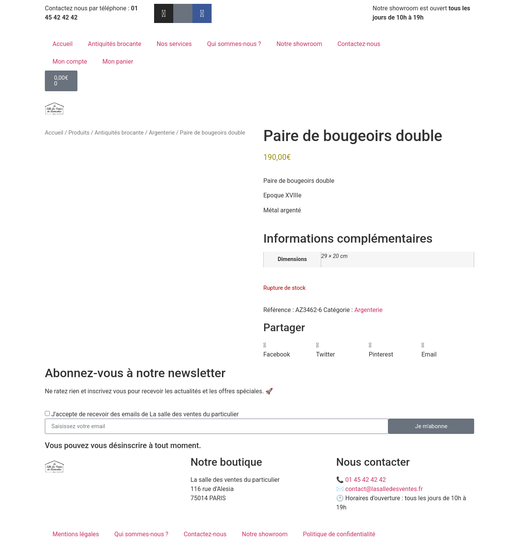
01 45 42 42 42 (365, 479)
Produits (78, 132)
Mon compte (70, 61)
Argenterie (162, 132)
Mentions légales (76, 534)
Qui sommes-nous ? (234, 44)
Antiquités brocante (114, 44)
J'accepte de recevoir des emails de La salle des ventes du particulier (145, 414)
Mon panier (117, 61)
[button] (289, 350)
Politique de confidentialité (339, 534)
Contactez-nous (358, 44)
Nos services (174, 44)
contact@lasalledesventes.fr (384, 489)
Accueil (62, 44)
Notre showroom (299, 44)
